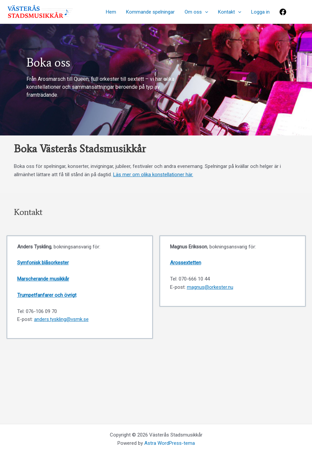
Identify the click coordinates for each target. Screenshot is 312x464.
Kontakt (229, 12)
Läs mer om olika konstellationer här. (153, 175)
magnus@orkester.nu (210, 287)
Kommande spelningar (150, 12)
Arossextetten (185, 263)
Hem (111, 12)
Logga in (260, 12)
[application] (205, 12)
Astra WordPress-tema (169, 443)
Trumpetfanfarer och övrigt (46, 295)
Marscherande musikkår (43, 279)
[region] (156, 79)
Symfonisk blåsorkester (43, 263)
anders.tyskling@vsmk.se (61, 319)
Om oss (196, 12)
